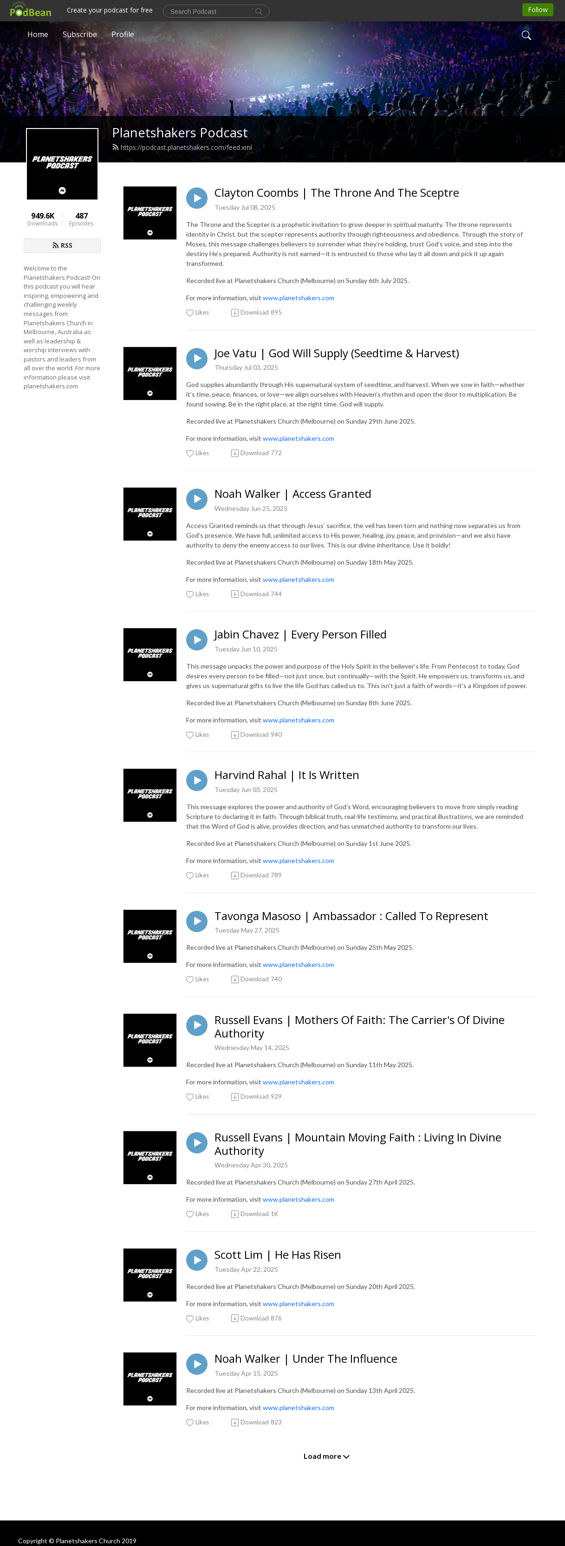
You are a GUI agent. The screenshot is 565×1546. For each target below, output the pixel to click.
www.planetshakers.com (298, 298)
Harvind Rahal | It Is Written (286, 775)
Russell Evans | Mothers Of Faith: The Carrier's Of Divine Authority (359, 1026)
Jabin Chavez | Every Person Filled (300, 634)
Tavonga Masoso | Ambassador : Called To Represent (351, 916)
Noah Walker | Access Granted (292, 494)
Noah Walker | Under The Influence (305, 1359)
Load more (327, 1456)
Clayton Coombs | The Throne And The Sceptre (336, 193)
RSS (62, 245)
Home (37, 34)
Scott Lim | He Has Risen (277, 1255)
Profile (122, 34)
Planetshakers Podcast (180, 132)
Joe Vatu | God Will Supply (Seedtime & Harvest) (336, 353)
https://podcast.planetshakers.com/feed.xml (182, 147)
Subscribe (80, 34)
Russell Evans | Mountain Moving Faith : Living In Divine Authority (357, 1144)
